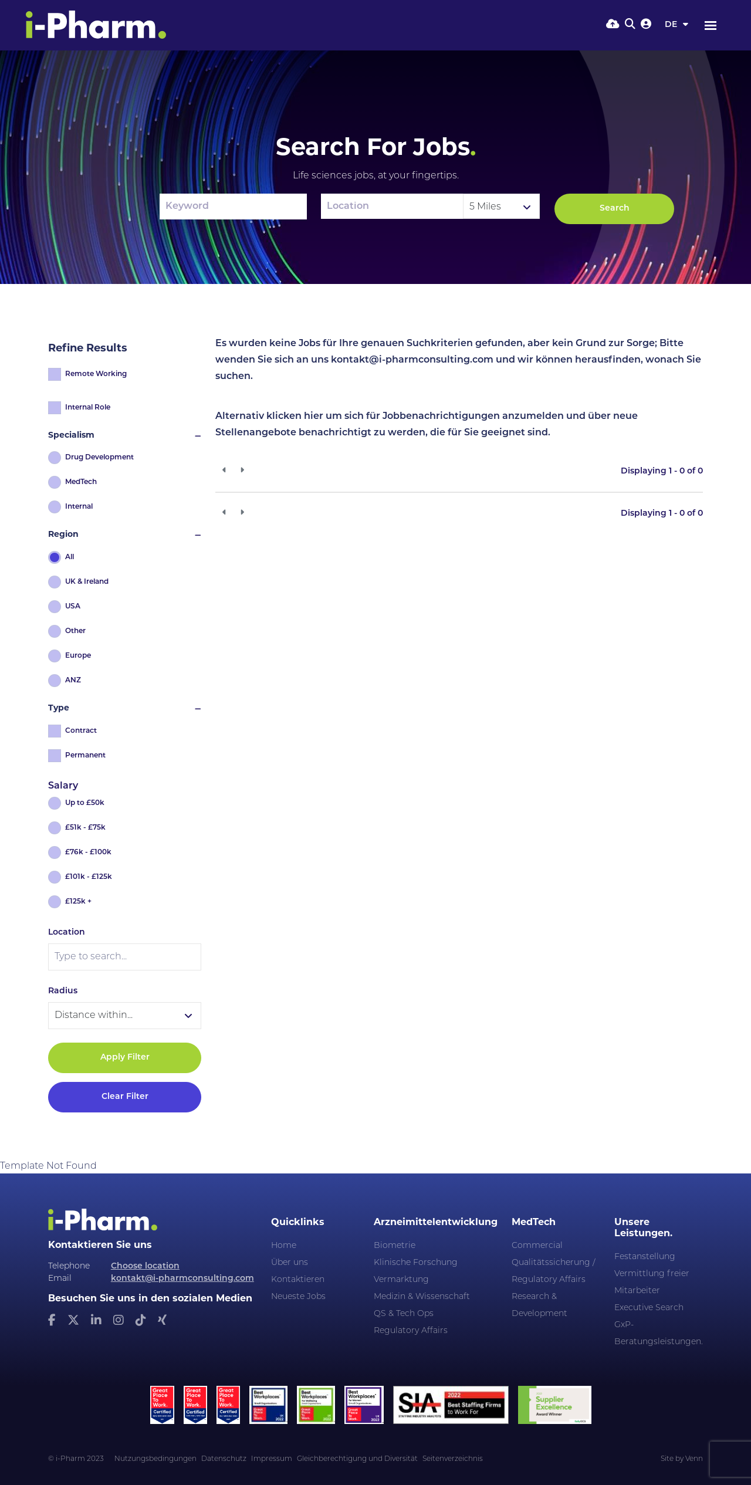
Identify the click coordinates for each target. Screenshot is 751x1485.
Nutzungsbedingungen (155, 1459)
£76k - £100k (88, 852)
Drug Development (99, 457)
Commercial (537, 1246)
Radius (62, 991)
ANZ (73, 680)
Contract (81, 731)
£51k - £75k (85, 827)
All (69, 557)
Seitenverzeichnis (452, 1459)
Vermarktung (401, 1280)
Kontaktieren (297, 1280)
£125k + (78, 901)
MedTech (81, 482)
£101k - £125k (88, 877)
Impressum (271, 1459)
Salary (63, 786)
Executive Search (649, 1308)
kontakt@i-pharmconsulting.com (182, 1278)
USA (72, 606)
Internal (79, 506)
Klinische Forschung (416, 1263)
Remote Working (96, 374)
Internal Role (87, 407)
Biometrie (394, 1246)
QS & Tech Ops (404, 1314)
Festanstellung (644, 1257)
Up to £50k (84, 803)
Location (66, 932)
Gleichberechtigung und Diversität (357, 1459)
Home (283, 1246)
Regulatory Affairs (411, 1331)
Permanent (85, 755)
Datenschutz (223, 1459)
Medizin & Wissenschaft (422, 1297)
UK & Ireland (87, 582)
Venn (694, 1459)
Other (75, 631)
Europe (78, 655)
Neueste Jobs (298, 1297)
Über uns (289, 1263)
